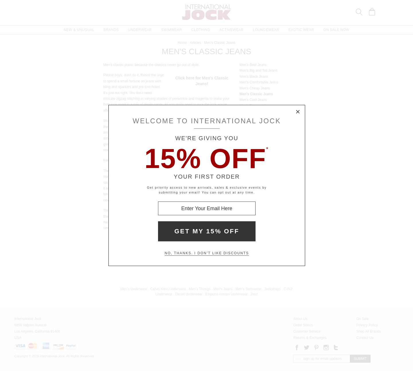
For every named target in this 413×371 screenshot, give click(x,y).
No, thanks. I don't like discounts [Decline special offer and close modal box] (207, 253)
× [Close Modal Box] (298, 112)
